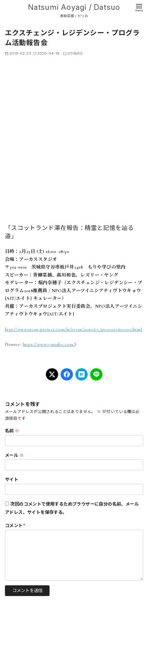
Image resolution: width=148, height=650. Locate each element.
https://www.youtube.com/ (49, 344)
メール (14, 455)
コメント (15, 525)
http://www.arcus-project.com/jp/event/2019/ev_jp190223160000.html (73, 329)
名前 (12, 430)
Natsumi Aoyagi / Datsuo (74, 7)
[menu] (139, 7)
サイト (11, 479)
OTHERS (74, 53)
